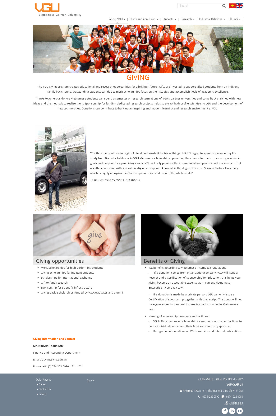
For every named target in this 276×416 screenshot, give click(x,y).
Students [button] (169, 15)
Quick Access (43, 376)
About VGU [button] (117, 15)
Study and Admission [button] (144, 15)
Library (43, 390)
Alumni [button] (235, 15)
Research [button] (188, 15)
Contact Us (45, 385)
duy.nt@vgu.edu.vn (54, 356)
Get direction (236, 399)
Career (42, 380)
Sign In (90, 376)
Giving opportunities (60, 257)
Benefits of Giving (164, 257)
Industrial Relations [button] (212, 15)
